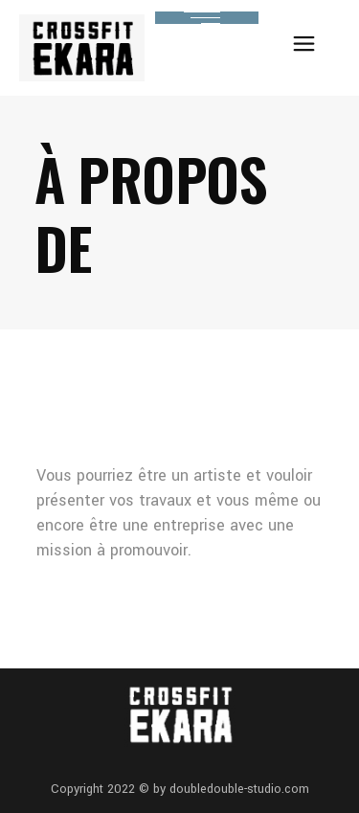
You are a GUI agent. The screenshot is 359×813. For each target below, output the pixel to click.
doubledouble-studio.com (239, 789)
